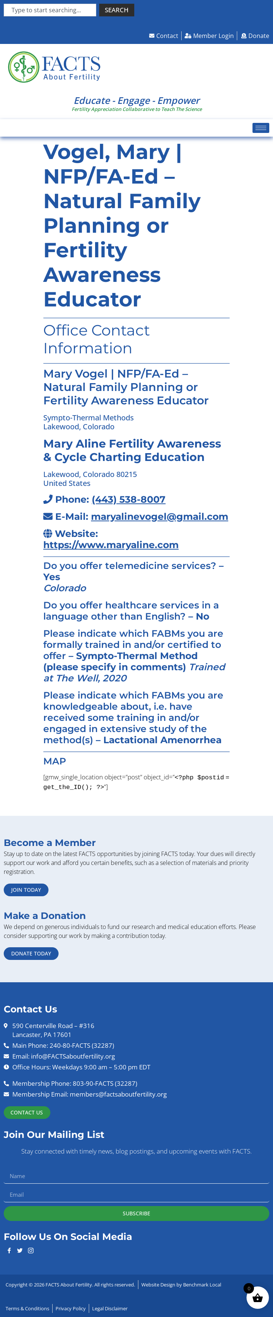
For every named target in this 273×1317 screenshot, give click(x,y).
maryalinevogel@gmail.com (159, 516)
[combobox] (50, 10)
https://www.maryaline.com (111, 544)
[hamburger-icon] (260, 128)
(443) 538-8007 (129, 499)
